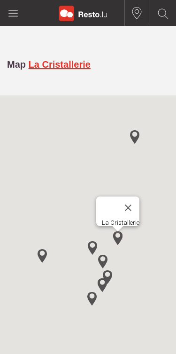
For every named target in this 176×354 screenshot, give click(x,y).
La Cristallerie (60, 64)
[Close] (128, 208)
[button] (117, 238)
